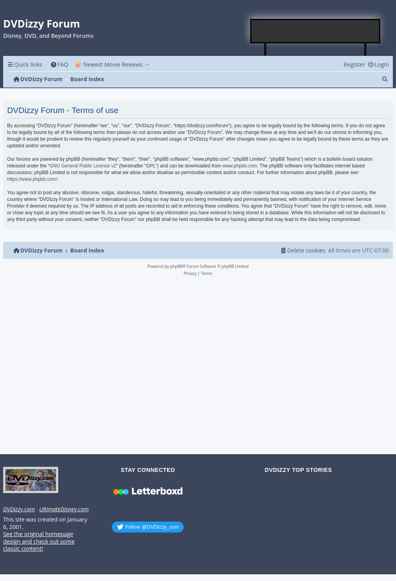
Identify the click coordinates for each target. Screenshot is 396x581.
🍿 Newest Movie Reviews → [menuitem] (112, 64)
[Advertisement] (316, 31)
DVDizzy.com (19, 509)
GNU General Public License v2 (82, 166)
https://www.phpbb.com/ (32, 179)
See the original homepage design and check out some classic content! (38, 541)
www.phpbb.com (239, 166)
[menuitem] (59, 64)
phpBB (176, 266)
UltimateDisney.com (64, 509)
